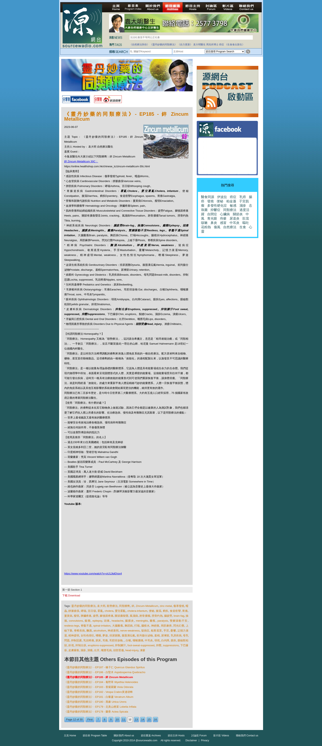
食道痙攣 (175, 610)
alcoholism (99, 630)
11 (123, 719)
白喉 (128, 640)
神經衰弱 (113, 630)
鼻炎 (213, 223)
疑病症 (145, 630)
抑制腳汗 (120, 645)
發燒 (210, 201)
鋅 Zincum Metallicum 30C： (81, 161)
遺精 (157, 635)
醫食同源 (207, 197)
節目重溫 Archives (151, 735)
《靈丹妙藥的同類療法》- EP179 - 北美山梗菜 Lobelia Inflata (100, 706)
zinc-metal (166, 605)
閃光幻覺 (178, 625)
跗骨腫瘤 (144, 615)
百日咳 (92, 610)
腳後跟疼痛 (106, 615)
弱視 (157, 640)
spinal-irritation (102, 625)
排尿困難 (114, 635)
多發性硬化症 (217, 205)
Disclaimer (191, 740)
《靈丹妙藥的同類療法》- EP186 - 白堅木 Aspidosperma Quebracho (104, 672)
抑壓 (159, 645)
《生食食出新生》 (235, 44)
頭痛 (107, 620)
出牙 (96, 650)
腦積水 (145, 625)
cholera (109, 610)
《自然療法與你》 (139, 44)
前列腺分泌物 (145, 635)
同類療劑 (124, 605)
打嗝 (137, 625)
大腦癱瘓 (117, 625)
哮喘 (83, 610)
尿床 (98, 640)
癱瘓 (153, 620)
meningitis (142, 620)
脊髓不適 (86, 625)
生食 (242, 227)
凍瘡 (142, 650)
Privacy (205, 740)
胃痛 (185, 610)
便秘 (151, 610)
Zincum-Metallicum (147, 605)
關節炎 (238, 214)
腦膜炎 (129, 620)
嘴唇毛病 (106, 650)
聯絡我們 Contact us (247, 735)
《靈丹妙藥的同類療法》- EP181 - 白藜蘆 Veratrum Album (98, 696)
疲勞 (95, 615)
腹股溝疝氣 (128, 635)
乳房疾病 (176, 635)
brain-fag (179, 615)
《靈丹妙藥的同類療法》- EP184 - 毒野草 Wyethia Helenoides (101, 682)
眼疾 (173, 640)
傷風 (217, 227)
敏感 (233, 205)
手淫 (166, 630)
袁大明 (101, 605)
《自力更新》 (185, 44)
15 (149, 719)
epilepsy (97, 620)
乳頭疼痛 (88, 640)
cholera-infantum (137, 610)
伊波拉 (222, 197)
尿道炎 (234, 218)
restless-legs (71, 625)
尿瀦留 (165, 635)
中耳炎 (149, 640)
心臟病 (225, 214)
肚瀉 (245, 218)
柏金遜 (231, 201)
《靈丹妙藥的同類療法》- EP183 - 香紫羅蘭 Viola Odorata (98, 687)
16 (155, 719)
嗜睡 (98, 635)
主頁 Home (70, 735)
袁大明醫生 (199, 44)
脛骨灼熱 (157, 615)
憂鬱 (173, 630)
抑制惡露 (76, 640)
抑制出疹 (80, 645)
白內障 (165, 640)
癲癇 (88, 620)
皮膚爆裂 (73, 650)
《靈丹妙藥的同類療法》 (163, 44)
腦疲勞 (168, 615)
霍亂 (100, 610)
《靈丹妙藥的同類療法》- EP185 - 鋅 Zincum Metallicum (98, 677)
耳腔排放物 (116, 640)
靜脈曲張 (73, 610)
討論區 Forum (199, 735)
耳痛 (105, 640)
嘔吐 (245, 223)
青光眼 (212, 218)
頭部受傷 (118, 650)
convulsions (76, 620)
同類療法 (229, 210)
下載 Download (71, 595)
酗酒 (89, 630)
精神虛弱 (73, 635)
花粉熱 (206, 227)
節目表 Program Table (95, 735)
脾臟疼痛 (86, 615)
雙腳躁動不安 (179, 620)
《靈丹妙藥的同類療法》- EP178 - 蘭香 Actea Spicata (96, 711)
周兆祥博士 (212, 44)
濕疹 (83, 650)
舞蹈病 (129, 625)
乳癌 (242, 197)
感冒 (223, 223)
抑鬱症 (215, 210)
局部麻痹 (166, 625)
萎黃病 (68, 615)
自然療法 (229, 227)
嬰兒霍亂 (120, 610)
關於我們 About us (124, 735)
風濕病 (134, 615)
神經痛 (155, 625)
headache (117, 620)
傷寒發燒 (178, 605)
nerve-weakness (130, 630)
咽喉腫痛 (138, 640)
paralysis (163, 620)
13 (136, 719)
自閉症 (212, 214)
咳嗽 (204, 223)
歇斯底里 (156, 630)
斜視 (71, 645)
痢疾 (165, 610)
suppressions (171, 645)
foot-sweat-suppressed (141, 645)
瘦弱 (76, 615)
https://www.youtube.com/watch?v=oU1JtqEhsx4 (93, 573)
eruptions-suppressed (101, 645)
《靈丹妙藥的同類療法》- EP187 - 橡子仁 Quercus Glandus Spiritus (104, 667)
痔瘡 (223, 218)
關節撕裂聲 (121, 615)
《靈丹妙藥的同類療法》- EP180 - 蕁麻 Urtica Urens (95, 701)
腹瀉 (158, 610)
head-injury (131, 650)
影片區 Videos (221, 735)
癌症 (221, 44)
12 (130, 719)
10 (117, 719)
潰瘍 (90, 650)
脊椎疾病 (79, 630)
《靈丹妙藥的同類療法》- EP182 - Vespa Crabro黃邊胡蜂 (98, 691)
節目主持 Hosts (176, 735)
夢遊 (105, 635)
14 (142, 719)
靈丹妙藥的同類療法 (83, 605)
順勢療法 (112, 605)
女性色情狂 (87, 635)
